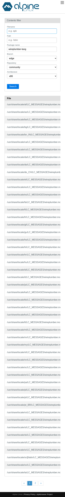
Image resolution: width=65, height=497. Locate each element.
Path (9, 36)
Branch (10, 54)
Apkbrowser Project (45, 494)
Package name (13, 45)
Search (13, 86)
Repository (11, 63)
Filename (11, 27)
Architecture (12, 72)
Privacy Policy (29, 494)
